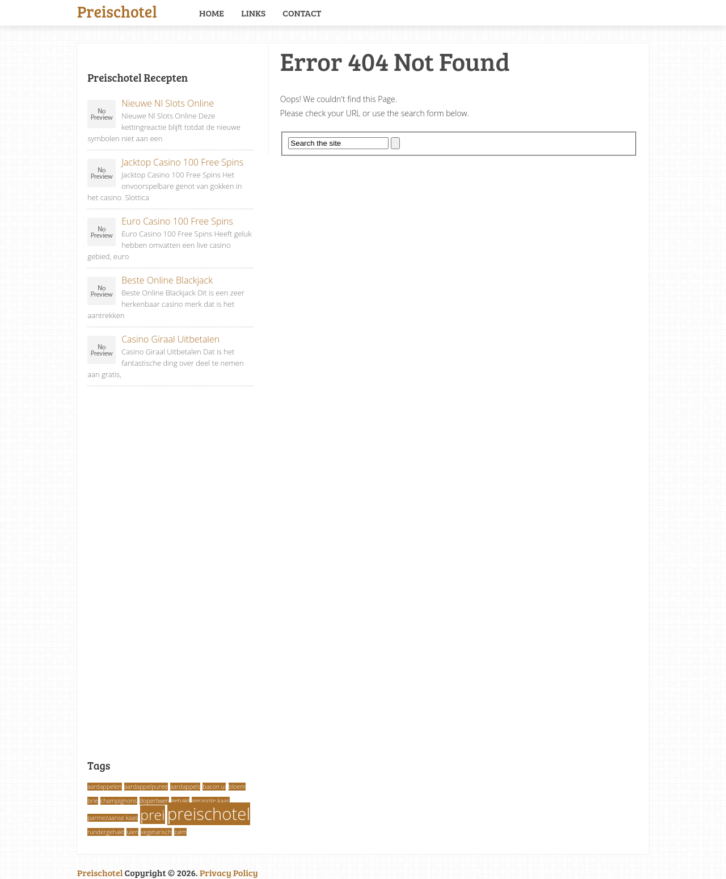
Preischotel (117, 10)
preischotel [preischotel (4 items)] (208, 813)
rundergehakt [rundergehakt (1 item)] (105, 832)
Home (211, 13)
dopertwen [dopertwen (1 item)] (154, 801)
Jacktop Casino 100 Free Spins (165, 162)
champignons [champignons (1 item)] (118, 801)
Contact (301, 13)
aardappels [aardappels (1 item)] (185, 787)
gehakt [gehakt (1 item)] (180, 801)
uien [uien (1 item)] (132, 832)
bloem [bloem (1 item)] (237, 787)
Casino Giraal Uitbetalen (153, 339)
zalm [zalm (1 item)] (180, 832)
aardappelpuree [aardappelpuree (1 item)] (146, 787)
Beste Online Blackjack (150, 280)
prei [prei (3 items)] (152, 814)
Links (253, 13)
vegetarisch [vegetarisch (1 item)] (156, 832)
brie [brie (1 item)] (92, 801)
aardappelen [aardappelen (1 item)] (104, 787)
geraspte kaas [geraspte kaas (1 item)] (210, 801)
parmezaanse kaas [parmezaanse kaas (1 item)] (112, 818)
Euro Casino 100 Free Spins (160, 221)
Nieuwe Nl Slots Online (150, 103)
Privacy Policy (229, 872)
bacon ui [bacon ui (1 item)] (214, 787)
